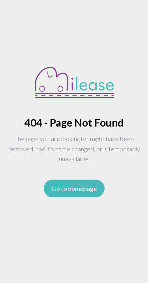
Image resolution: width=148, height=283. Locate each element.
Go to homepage (74, 188)
